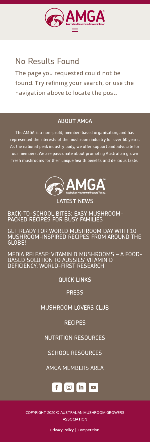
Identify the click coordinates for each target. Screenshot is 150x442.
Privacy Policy (62, 429)
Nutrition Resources (74, 338)
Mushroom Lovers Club (75, 307)
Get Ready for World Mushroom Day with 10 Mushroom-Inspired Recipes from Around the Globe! (74, 236)
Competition (88, 429)
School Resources (75, 353)
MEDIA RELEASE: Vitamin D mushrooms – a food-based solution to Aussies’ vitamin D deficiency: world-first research (75, 260)
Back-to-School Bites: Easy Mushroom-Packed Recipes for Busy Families (65, 216)
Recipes (75, 322)
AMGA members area (74, 368)
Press (74, 292)
